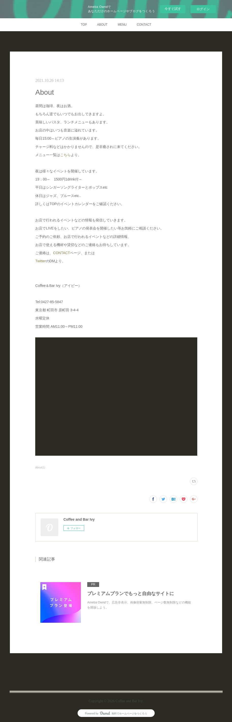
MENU (122, 24)
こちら (65, 155)
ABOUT (102, 24)
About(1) (40, 467)
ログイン (203, 9)
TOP (84, 24)
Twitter (40, 261)
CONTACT (144, 24)
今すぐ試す (173, 9)
